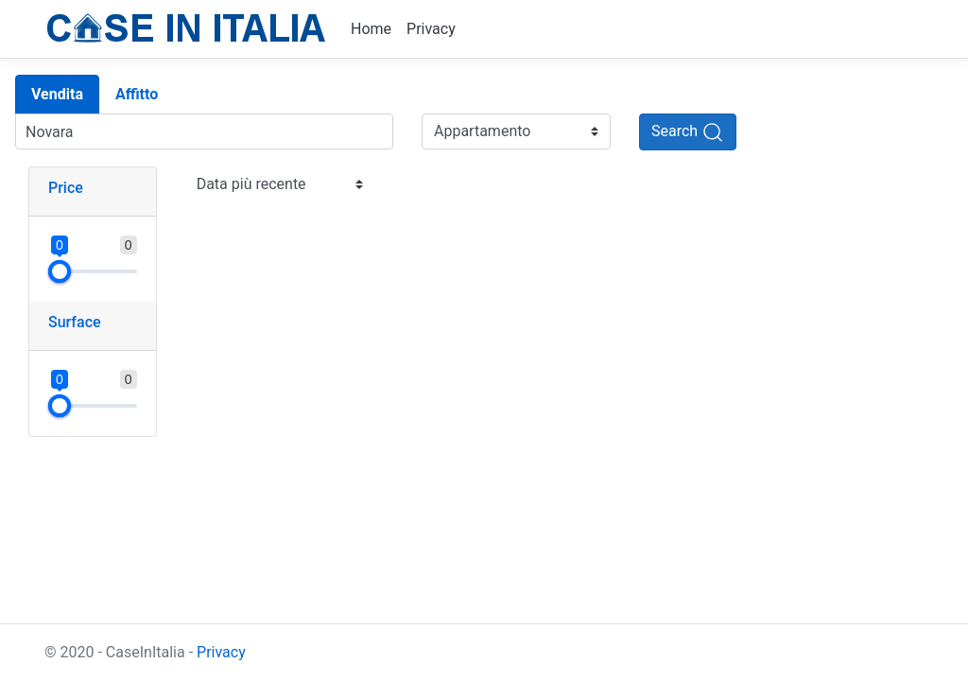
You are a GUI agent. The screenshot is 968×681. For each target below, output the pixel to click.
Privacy (431, 29)
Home (371, 29)
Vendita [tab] (57, 94)
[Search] (687, 132)
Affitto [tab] (136, 94)
